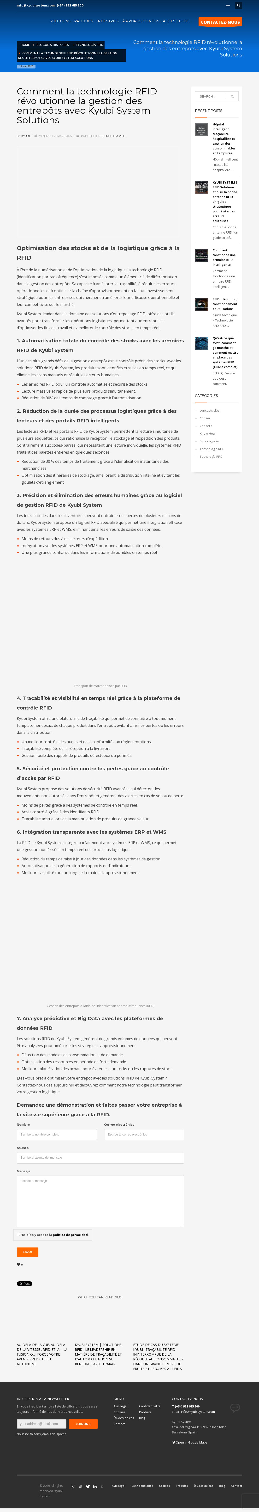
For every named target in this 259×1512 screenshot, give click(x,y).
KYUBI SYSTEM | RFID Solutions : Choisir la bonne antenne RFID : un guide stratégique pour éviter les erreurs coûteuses (225, 201)
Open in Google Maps (189, 1442)
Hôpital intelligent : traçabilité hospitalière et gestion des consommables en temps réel (224, 138)
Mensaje (23, 1171)
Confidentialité (149, 1406)
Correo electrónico (119, 1124)
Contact (119, 1424)
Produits (145, 1412)
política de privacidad (70, 1235)
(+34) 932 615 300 (70, 5)
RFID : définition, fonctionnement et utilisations (225, 304)
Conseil (205, 418)
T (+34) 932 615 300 (186, 1406)
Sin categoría (209, 441)
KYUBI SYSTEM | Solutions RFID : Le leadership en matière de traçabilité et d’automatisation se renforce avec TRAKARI (98, 1354)
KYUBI (25, 136)
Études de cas (124, 1418)
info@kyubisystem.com (36, 5)
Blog (142, 1418)
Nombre (23, 1124)
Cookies (119, 1412)
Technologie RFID (212, 449)
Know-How (207, 433)
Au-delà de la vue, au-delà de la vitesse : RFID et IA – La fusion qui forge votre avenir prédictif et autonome (42, 1354)
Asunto (23, 1148)
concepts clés (209, 410)
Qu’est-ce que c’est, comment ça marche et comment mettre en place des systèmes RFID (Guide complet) (225, 352)
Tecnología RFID (113, 136)
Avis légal (120, 1406)
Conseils (206, 426)
